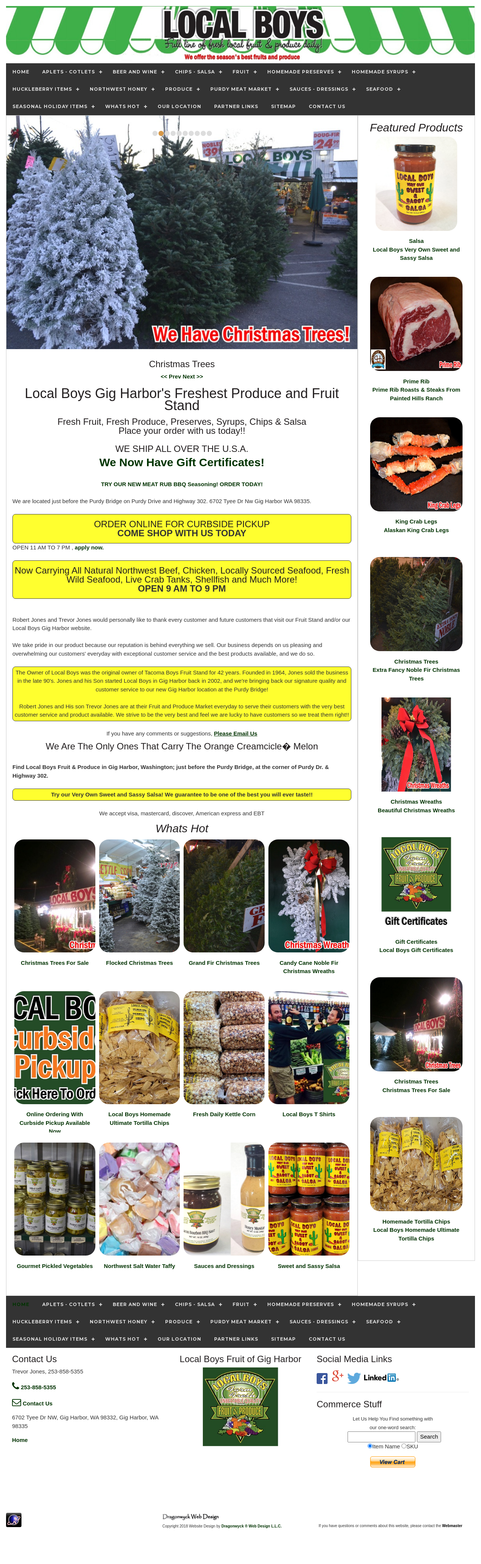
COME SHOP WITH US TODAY (181, 533)
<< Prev (171, 376)
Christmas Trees (416, 670)
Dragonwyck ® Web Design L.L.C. (251, 1526)
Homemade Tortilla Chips (416, 1230)
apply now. (89, 547)
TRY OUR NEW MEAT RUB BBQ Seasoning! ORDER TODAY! (182, 484)
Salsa (416, 249)
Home (20, 1440)
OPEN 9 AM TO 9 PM (182, 588)
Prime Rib (416, 389)
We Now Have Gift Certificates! (182, 462)
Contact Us (32, 1403)
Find (394, 1419)
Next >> (193, 376)
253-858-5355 (34, 1387)
